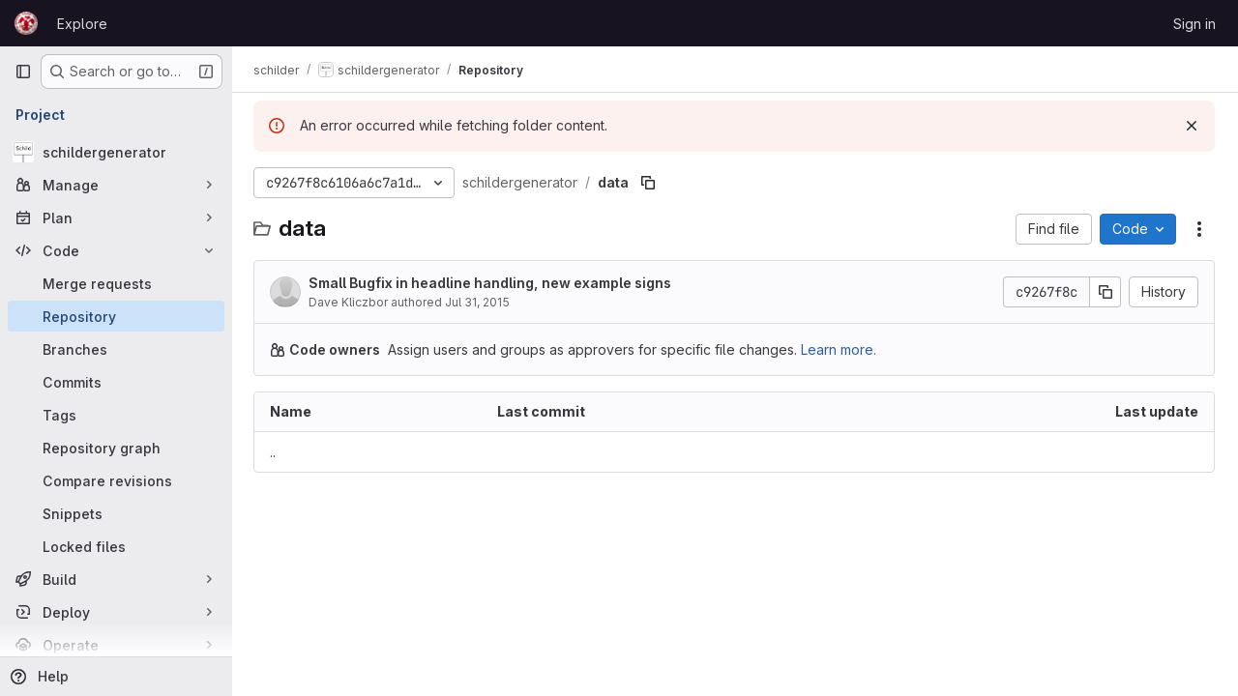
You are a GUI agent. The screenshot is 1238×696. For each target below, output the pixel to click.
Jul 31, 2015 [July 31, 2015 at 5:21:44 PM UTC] (479, 302)
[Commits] (116, 381)
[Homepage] (26, 23)
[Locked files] (116, 546)
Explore (82, 23)
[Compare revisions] (116, 480)
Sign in (1194, 23)
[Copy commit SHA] (1105, 291)
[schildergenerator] (116, 151)
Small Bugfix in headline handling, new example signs (491, 283)
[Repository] (116, 316)
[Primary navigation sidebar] (23, 71)
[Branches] (116, 349)
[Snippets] (116, 513)
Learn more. (840, 349)
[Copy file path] (649, 182)
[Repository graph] (116, 447)
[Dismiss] (1191, 125)
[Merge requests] (116, 283)
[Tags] (116, 414)
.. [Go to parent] (275, 452)
